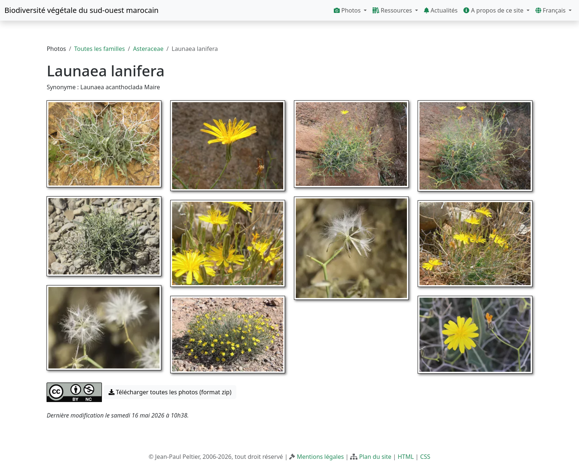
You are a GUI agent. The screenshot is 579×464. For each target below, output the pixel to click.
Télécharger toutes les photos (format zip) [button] (170, 392)
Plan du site (375, 457)
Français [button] (551, 10)
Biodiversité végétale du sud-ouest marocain (81, 10)
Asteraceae (148, 49)
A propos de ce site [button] (494, 10)
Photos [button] (348, 10)
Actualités (441, 10)
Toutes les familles (99, 49)
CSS (425, 457)
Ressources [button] (393, 10)
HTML (406, 457)
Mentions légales (320, 457)
